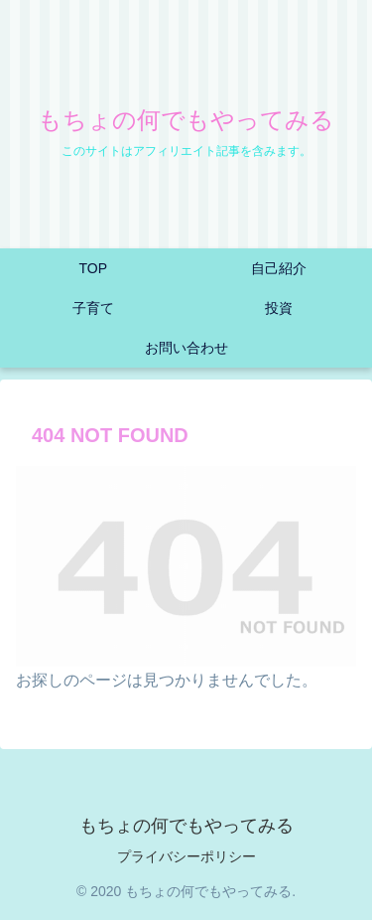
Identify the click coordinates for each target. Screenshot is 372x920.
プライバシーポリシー (186, 856)
